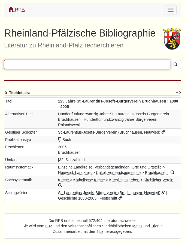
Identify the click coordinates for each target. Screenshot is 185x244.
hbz (100, 231)
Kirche (64, 180)
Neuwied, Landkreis (75, 172)
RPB (16, 10)
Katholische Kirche (89, 180)
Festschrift (108, 198)
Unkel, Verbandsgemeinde (119, 172)
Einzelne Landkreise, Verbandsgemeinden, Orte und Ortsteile (110, 167)
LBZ (48, 226)
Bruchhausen (156, 172)
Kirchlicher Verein (159, 180)
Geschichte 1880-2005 (77, 198)
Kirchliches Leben (124, 180)
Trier (155, 226)
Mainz (137, 226)
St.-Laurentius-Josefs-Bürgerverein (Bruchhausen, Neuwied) (109, 132)
